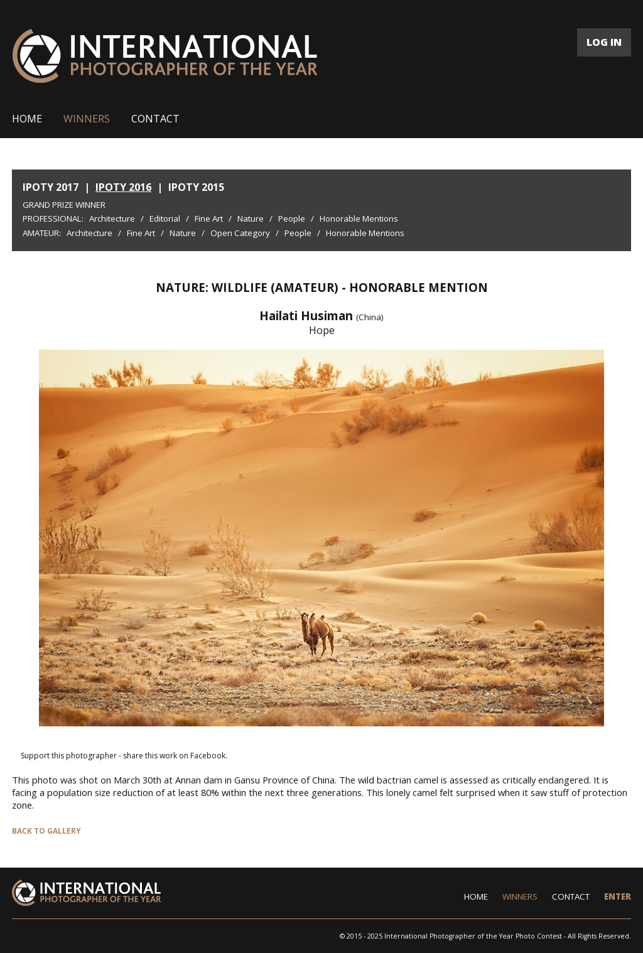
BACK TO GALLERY (46, 831)
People (291, 218)
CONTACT (155, 119)
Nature (250, 218)
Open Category (240, 233)
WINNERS (86, 119)
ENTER (617, 896)
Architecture (112, 218)
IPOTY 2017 (50, 187)
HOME (27, 119)
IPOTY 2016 (123, 187)
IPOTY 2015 (196, 187)
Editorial (164, 218)
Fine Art (209, 218)
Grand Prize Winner (64, 204)
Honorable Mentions (359, 218)
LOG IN (604, 42)
